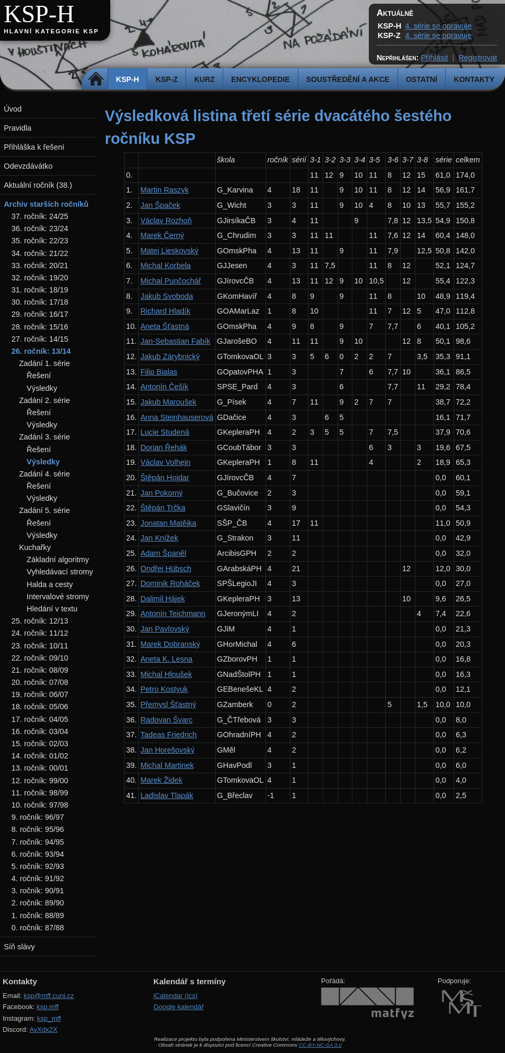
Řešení (38, 375)
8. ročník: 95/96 (38, 829)
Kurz (204, 79)
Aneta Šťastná (164, 326)
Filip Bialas (159, 372)
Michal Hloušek (166, 674)
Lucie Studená (164, 432)
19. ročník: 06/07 (40, 694)
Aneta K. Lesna (166, 659)
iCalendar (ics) (175, 996)
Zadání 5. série (44, 510)
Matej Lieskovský (169, 250)
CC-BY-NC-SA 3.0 (320, 1045)
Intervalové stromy (57, 596)
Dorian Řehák (163, 447)
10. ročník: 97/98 (40, 805)
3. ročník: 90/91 (38, 890)
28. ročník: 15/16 (40, 327)
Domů (96, 79)
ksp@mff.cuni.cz (49, 996)
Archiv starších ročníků (46, 204)
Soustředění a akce (347, 79)
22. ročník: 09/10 (40, 658)
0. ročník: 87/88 (38, 927)
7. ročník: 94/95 (38, 842)
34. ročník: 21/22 (40, 253)
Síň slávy (19, 946)
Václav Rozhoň (166, 220)
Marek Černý (162, 235)
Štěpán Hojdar (164, 477)
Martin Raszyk (164, 190)
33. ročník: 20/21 (40, 265)
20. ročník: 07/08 (40, 682)
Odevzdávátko (28, 166)
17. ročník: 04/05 (40, 719)
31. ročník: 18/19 (40, 290)
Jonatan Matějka (168, 523)
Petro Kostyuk (164, 689)
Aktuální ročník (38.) (38, 185)
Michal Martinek (167, 765)
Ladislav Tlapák (166, 795)
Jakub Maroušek (168, 402)
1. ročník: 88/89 (38, 915)
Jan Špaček (160, 205)
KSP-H (39, 14)
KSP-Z (166, 79)
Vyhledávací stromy (59, 571)
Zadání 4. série (44, 474)
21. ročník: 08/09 (40, 670)
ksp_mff (49, 1018)
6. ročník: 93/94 (38, 854)
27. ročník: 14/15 (40, 339)
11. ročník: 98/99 (40, 793)
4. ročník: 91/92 (38, 878)
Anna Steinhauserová (177, 417)
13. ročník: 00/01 (40, 768)
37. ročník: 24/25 (40, 216)
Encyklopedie (260, 79)
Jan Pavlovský (164, 629)
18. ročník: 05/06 (40, 706)
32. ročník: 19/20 (40, 277)
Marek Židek (161, 780)
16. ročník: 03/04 (40, 731)
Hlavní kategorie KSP (51, 31)
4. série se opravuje (438, 26)
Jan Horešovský (167, 750)
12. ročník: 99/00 (40, 780)
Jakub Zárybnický (170, 356)
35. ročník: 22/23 (40, 240)
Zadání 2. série (44, 400)
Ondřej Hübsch (165, 568)
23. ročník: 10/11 (40, 646)
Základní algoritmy (57, 559)
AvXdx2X (43, 1029)
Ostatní (421, 79)
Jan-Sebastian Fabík (175, 341)
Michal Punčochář (170, 281)
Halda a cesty (49, 584)
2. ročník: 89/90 (38, 903)
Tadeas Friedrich (168, 734)
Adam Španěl (163, 553)
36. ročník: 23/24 (40, 228)
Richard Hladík (165, 311)
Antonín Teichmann (173, 613)
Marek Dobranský (170, 644)
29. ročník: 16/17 (40, 314)
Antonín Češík (164, 386)
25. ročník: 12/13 (40, 621)
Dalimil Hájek (162, 598)
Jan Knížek (159, 538)
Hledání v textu (51, 609)
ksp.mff (48, 1007)
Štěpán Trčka (162, 507)
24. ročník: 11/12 (40, 633)
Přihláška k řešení (34, 147)
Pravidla (17, 128)
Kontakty (474, 79)
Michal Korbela (165, 265)
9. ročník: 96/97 (38, 817)
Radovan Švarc (166, 720)
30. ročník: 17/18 (40, 302)
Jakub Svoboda (166, 296)
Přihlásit (434, 57)
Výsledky (41, 388)
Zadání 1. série (44, 363)
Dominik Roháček (170, 583)
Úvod (13, 109)
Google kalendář (178, 1007)
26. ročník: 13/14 (41, 351)
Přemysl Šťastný (168, 704)
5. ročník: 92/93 (38, 866)
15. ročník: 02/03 (40, 743)
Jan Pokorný (161, 493)
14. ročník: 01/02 (40, 756)
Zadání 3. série (44, 437)
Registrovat (477, 57)
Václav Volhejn (165, 462)
